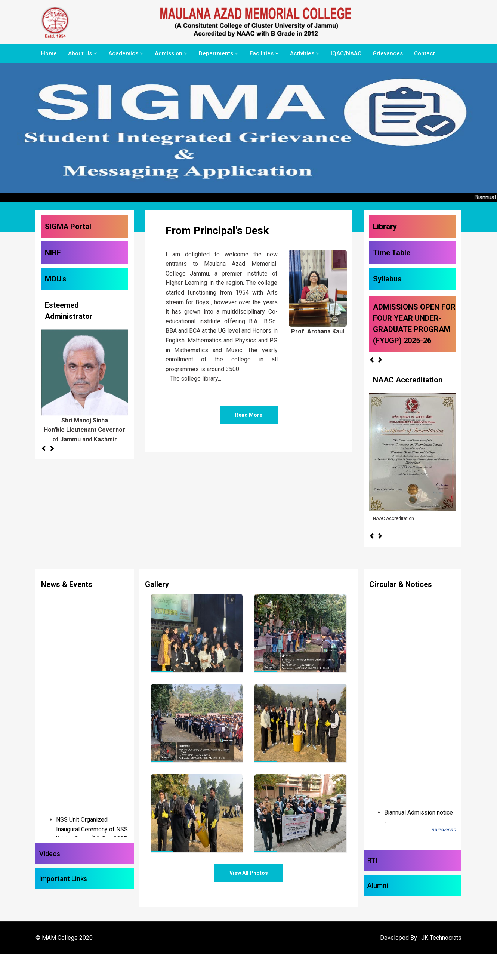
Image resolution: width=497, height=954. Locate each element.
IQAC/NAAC (346, 53)
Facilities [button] (264, 53)
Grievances (388, 53)
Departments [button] (218, 53)
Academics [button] (125, 53)
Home (49, 53)
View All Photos (248, 873)
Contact (424, 53)
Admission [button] (171, 53)
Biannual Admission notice (418, 818)
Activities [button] (305, 53)
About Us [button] (82, 53)
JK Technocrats (441, 937)
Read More (248, 415)
